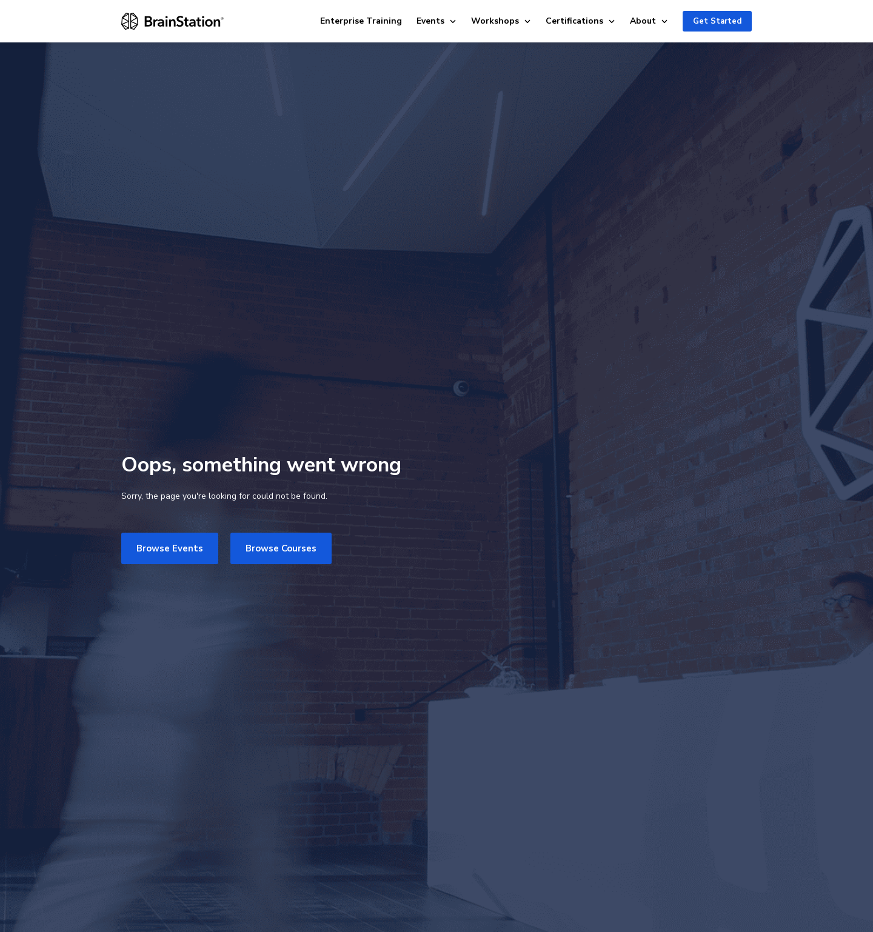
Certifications (580, 21)
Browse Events (169, 548)
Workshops (501, 21)
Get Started (717, 21)
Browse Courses (281, 548)
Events (436, 21)
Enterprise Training (361, 21)
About (649, 21)
